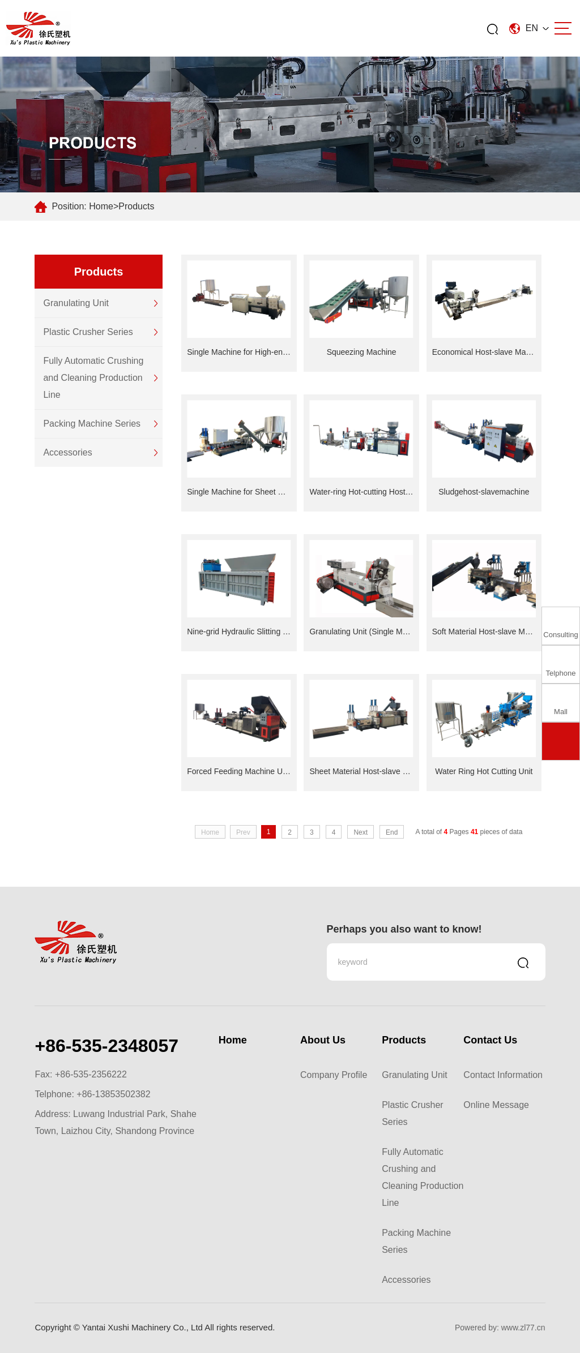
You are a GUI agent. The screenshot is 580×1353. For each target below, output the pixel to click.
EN (529, 28)
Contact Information (503, 1075)
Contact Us (490, 1040)
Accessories (67, 452)
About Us (323, 1040)
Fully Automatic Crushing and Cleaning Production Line (93, 378)
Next (360, 832)
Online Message (496, 1105)
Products (136, 206)
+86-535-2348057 (106, 1046)
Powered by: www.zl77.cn (500, 1327)
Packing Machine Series (91, 423)
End (392, 832)
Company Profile (333, 1075)
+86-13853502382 (113, 1094)
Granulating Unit (76, 303)
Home (101, 206)
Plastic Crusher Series (88, 332)
